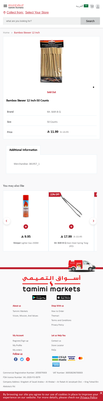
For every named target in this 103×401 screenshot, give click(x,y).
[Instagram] (28, 359)
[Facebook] (16, 359)
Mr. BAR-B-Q (54, 112)
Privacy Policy (88, 397)
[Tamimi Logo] (16, 6)
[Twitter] (22, 359)
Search (90, 21)
